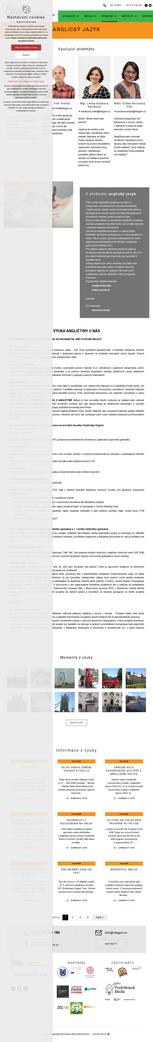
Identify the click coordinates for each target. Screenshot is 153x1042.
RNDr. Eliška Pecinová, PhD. (130, 105)
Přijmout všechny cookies (26, 47)
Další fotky (76, 723)
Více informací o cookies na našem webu (26, 81)
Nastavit (26, 55)
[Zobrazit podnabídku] (80, 16)
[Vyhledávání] (107, 5)
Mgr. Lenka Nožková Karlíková (94, 105)
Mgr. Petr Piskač (58, 103)
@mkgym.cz (139, 111)
